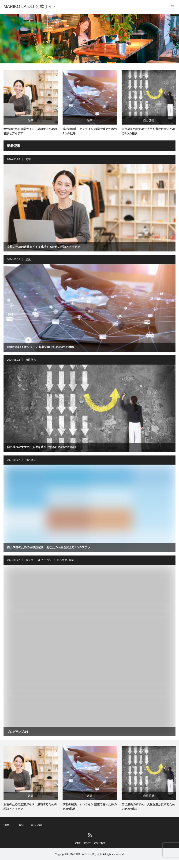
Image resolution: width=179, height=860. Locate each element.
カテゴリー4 (48, 560)
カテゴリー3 (33, 560)
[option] (89, 38)
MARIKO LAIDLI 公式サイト (86, 854)
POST (21, 825)
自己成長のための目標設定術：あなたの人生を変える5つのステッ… (50, 547)
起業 (31, 120)
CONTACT (36, 825)
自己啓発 (148, 120)
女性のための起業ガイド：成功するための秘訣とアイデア (30, 131)
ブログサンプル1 (17, 731)
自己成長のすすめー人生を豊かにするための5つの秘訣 (148, 131)
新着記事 (13, 146)
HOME (7, 825)
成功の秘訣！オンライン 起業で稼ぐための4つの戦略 (90, 131)
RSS (90, 835)
